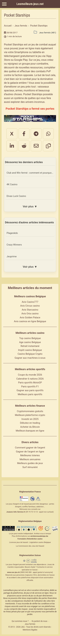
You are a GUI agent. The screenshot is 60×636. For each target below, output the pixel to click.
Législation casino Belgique (40, 542)
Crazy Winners (14, 244)
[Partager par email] (36, 145)
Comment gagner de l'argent (30, 447)
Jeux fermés (30, 624)
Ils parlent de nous (39, 621)
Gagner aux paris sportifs (30, 390)
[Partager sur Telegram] (36, 133)
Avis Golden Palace (30, 317)
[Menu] (4, 4)
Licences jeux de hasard (18, 542)
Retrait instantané (30, 346)
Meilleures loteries (30, 455)
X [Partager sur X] (11, 134)
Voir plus (30, 206)
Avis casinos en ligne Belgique (30, 321)
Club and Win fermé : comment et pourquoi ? (30, 172)
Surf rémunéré (30, 467)
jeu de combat (40, 44)
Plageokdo (12, 233)
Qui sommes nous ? (20, 621)
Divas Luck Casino (16, 196)
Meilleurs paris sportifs (30, 394)
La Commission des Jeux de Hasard (30, 546)
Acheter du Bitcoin (30, 426)
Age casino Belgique (30, 342)
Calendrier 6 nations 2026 (30, 378)
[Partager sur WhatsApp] (48, 133)
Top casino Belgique (30, 338)
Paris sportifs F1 (30, 386)
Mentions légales (30, 630)
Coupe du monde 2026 (30, 374)
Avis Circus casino (30, 305)
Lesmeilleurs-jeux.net (30, 4)
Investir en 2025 (29, 419)
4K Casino (12, 184)
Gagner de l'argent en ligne (30, 451)
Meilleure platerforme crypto (30, 415)
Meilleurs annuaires (30, 459)
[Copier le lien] (48, 145)
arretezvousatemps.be (39, 536)
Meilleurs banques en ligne (30, 430)
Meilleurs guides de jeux (30, 463)
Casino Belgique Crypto (30, 353)
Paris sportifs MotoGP (30, 382)
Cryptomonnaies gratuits (30, 411)
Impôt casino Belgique (30, 350)
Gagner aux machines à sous (30, 357)
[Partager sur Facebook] (24, 133)
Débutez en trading (30, 422)
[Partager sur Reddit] (24, 145)
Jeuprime (12, 256)
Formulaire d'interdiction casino (30, 539)
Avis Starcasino (30, 309)
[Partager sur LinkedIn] (11, 145)
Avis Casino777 (30, 301)
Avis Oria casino (30, 313)
